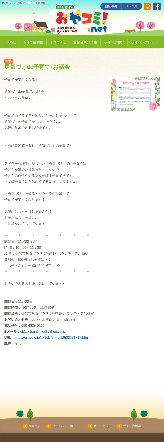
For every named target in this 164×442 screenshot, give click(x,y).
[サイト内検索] (147, 6)
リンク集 (131, 6)
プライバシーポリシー (67, 426)
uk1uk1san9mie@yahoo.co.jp (42, 331)
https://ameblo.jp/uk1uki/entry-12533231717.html (52, 337)
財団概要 (111, 6)
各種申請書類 (114, 42)
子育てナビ (58, 42)
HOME (11, 42)
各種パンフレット (144, 42)
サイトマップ (102, 426)
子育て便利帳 (33, 42)
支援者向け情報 (85, 42)
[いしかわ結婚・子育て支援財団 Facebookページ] (157, 6)
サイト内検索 (132, 426)
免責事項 (35, 426)
